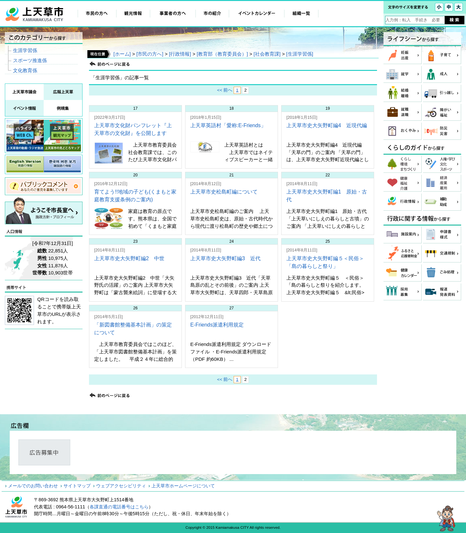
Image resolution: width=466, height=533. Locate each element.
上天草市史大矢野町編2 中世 (129, 258)
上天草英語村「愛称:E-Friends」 (228, 125)
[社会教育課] (267, 54)
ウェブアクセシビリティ (121, 485)
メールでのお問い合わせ (33, 485)
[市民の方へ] (149, 54)
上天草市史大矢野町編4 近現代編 (326, 125)
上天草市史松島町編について (224, 191)
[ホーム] (121, 54)
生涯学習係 (25, 50)
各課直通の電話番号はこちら (119, 506)
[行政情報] (180, 54)
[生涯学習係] (299, 54)
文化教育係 (25, 70)
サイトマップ (77, 485)
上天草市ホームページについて (183, 485)
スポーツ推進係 (30, 60)
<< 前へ (225, 90)
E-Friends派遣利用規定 (217, 325)
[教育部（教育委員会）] (222, 54)
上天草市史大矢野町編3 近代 (225, 258)
